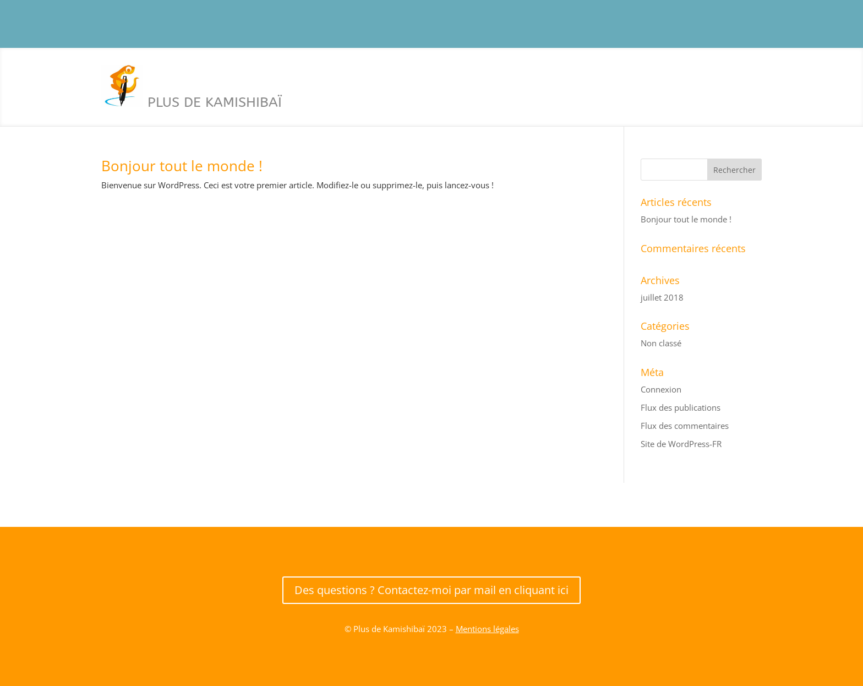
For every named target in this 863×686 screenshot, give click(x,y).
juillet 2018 (662, 297)
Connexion (661, 389)
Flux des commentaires (685, 425)
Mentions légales (487, 628)
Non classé (661, 343)
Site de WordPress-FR (681, 443)
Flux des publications (680, 407)
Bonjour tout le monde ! (182, 166)
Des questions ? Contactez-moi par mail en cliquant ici (431, 589)
